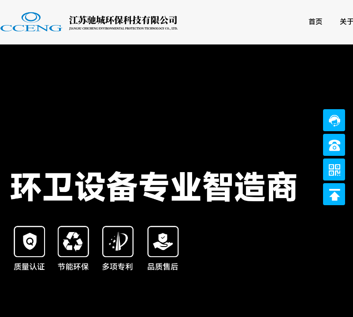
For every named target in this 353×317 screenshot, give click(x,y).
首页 (315, 22)
